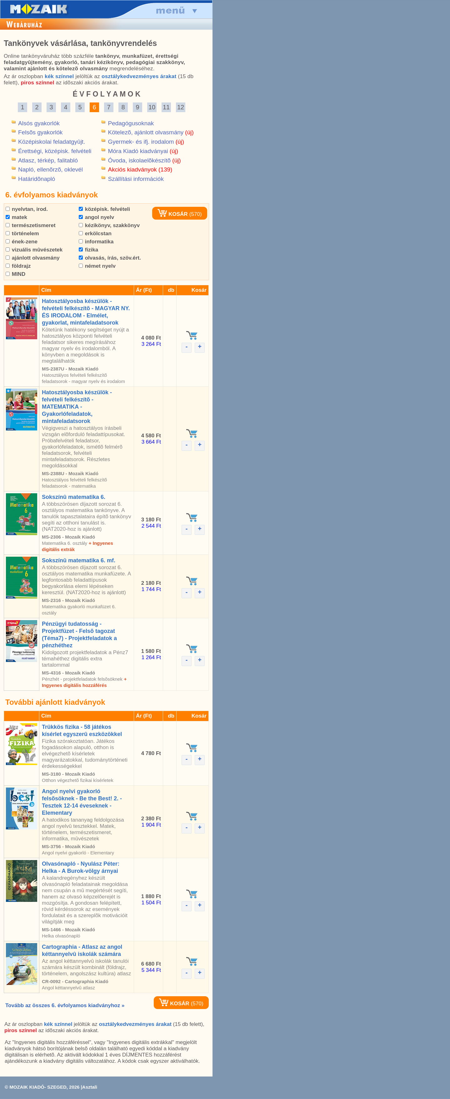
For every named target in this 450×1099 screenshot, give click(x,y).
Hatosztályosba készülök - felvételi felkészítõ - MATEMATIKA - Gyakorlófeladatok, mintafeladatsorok (77, 406)
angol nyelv (96, 217)
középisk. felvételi (104, 209)
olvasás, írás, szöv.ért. (110, 258)
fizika (88, 250)
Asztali (89, 1087)
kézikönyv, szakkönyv (109, 225)
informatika (96, 242)
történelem (22, 233)
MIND (15, 274)
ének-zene (22, 242)
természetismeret (31, 225)
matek (16, 217)
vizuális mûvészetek (34, 250)
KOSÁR (173, 214)
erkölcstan (95, 233)
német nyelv (97, 266)
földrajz (18, 266)
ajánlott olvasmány (33, 258)
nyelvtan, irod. (27, 209)
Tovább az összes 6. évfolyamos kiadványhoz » (64, 1005)
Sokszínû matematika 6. (73, 497)
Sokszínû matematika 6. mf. (78, 560)
